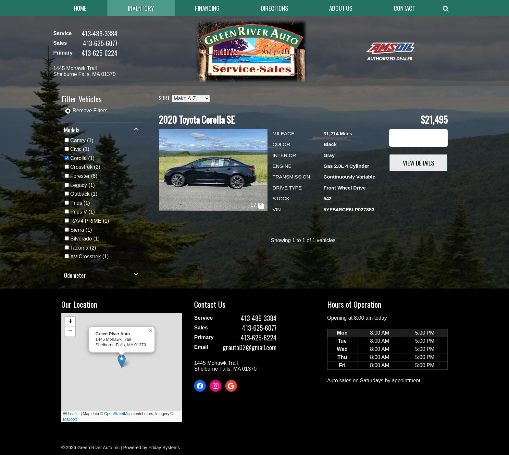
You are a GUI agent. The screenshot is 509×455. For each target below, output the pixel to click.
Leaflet (71, 414)
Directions (274, 8)
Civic (75, 149)
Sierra (77, 230)
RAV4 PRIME (85, 221)
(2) (85, 167)
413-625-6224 (100, 53)
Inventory (141, 8)
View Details (418, 162)
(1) (81, 140)
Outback (80, 194)
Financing (207, 8)
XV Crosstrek (85, 256)
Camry (77, 140)
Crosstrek (81, 167)
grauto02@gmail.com (250, 347)
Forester (80, 176)
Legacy (78, 185)
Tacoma (79, 248)
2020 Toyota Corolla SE (197, 119)
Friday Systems (164, 447)
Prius (76, 203)
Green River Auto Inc (98, 447)
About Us (341, 8)
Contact (404, 8)
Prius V (78, 212)
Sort (164, 98)
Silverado (81, 238)
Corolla (78, 158)
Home (80, 8)
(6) (83, 176)
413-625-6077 (100, 43)
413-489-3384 (100, 33)
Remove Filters (86, 110)
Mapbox (70, 419)
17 (257, 205)
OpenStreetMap (118, 414)
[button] (122, 361)
